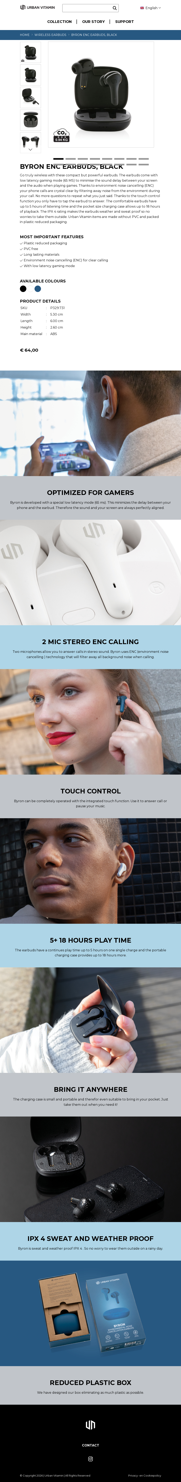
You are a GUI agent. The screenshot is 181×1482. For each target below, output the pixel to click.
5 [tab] (107, 159)
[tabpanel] (101, 95)
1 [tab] (58, 159)
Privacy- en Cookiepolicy (144, 1475)
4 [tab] (95, 159)
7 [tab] (131, 159)
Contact (90, 1445)
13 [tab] (107, 165)
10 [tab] (71, 165)
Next (30, 149)
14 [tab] (119, 165)
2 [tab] (71, 159)
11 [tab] (83, 165)
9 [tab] (58, 165)
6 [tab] (119, 159)
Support (124, 21)
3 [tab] (83, 159)
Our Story (93, 21)
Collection (59, 21)
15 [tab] (131, 165)
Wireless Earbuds (50, 35)
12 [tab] (95, 165)
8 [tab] (144, 159)
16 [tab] (144, 165)
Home (25, 35)
